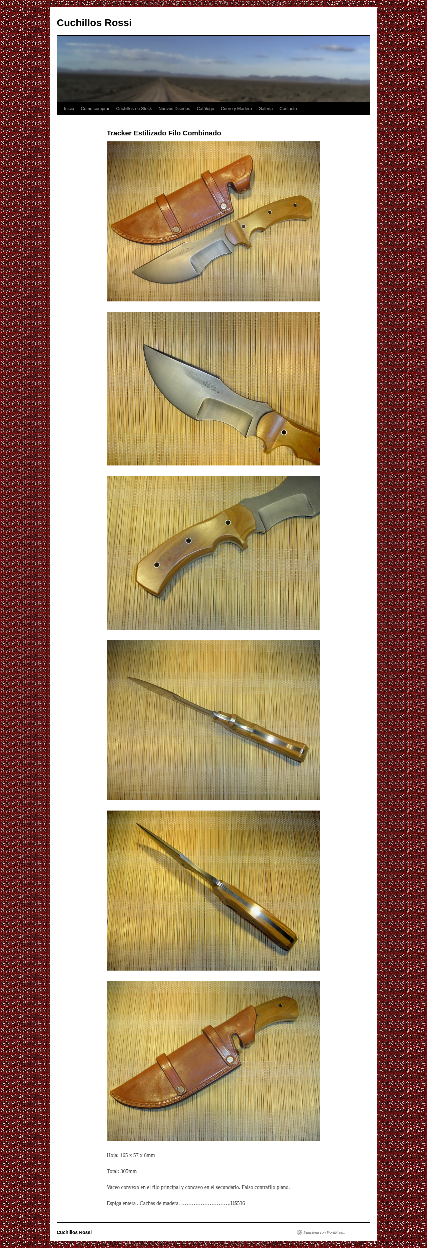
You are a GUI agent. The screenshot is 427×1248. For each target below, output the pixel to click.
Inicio (69, 108)
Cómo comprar (95, 108)
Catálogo (205, 108)
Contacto (288, 108)
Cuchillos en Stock (134, 108)
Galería (266, 108)
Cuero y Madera (236, 108)
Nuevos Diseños (174, 108)
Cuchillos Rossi (94, 22)
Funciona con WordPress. (324, 1232)
